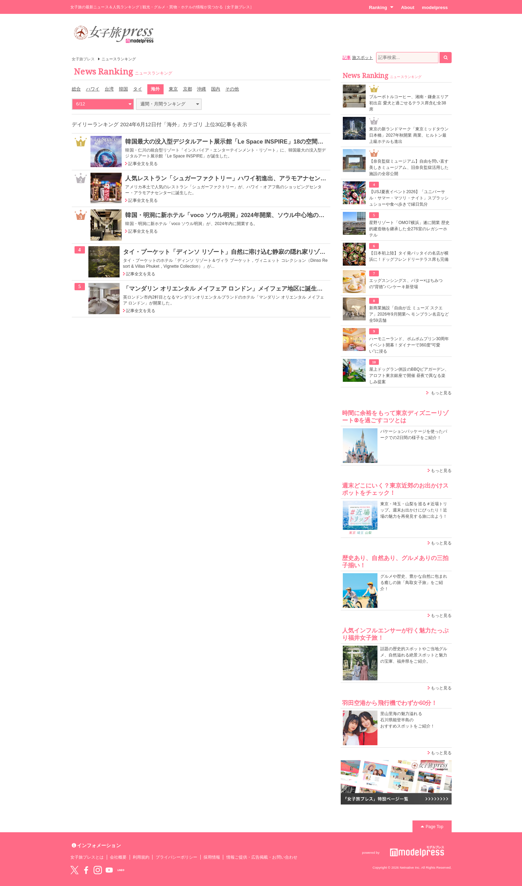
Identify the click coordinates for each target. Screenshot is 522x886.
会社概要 (118, 857)
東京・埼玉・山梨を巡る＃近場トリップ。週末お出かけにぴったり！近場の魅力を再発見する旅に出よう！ (413, 510)
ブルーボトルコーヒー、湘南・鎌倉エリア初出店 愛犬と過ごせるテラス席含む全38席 (409, 103)
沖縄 (201, 89)
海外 (155, 89)
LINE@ (121, 870)
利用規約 (141, 857)
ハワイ (92, 89)
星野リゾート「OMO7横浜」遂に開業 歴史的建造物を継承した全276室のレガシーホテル (409, 229)
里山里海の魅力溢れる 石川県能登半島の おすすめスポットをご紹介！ (407, 720)
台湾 (109, 89)
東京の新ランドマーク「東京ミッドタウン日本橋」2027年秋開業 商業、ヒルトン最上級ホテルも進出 (409, 135)
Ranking (381, 7)
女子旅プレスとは (87, 857)
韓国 (123, 89)
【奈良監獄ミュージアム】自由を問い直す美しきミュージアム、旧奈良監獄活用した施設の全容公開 (409, 167)
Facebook (86, 870)
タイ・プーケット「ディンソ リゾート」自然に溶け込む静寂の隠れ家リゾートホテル (236, 252)
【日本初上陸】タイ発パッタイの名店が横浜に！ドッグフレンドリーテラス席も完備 (409, 256)
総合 (76, 89)
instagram (98, 870)
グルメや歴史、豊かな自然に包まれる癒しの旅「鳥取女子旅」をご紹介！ (413, 582)
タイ (137, 89)
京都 (187, 89)
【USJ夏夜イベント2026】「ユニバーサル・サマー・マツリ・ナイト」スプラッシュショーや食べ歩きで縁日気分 (409, 198)
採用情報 (211, 857)
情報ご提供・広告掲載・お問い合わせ (261, 857)
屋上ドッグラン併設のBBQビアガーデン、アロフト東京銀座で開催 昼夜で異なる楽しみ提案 (409, 375)
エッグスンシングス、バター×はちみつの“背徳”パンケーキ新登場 (406, 283)
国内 (215, 89)
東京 (173, 89)
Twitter (74, 870)
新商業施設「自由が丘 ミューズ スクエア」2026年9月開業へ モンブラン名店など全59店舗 (409, 314)
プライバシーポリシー (177, 857)
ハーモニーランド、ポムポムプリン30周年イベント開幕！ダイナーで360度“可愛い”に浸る (409, 345)
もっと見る (441, 392)
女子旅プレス (83, 59)
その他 (232, 89)
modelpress (435, 7)
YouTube (109, 870)
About (407, 7)
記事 (346, 57)
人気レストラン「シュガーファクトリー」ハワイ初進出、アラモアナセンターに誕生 (237, 178)
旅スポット (362, 57)
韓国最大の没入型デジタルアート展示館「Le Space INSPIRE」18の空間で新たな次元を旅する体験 (257, 141)
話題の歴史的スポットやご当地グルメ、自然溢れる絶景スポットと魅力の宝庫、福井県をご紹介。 (413, 655)
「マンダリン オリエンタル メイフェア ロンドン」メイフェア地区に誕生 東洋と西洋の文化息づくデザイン (267, 288)
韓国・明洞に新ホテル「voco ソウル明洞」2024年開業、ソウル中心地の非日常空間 (236, 215)
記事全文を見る (142, 163)
